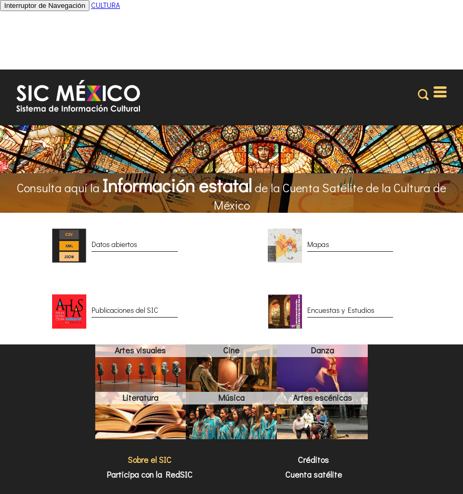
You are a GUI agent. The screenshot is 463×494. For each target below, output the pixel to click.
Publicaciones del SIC (125, 310)
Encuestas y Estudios (341, 310)
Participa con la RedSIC (150, 474)
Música (231, 397)
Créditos (313, 459)
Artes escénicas (322, 397)
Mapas (318, 244)
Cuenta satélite (313, 474)
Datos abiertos (114, 244)
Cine (231, 349)
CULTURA (105, 5)
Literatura (140, 397)
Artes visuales (140, 349)
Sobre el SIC (150, 459)
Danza (322, 349)
